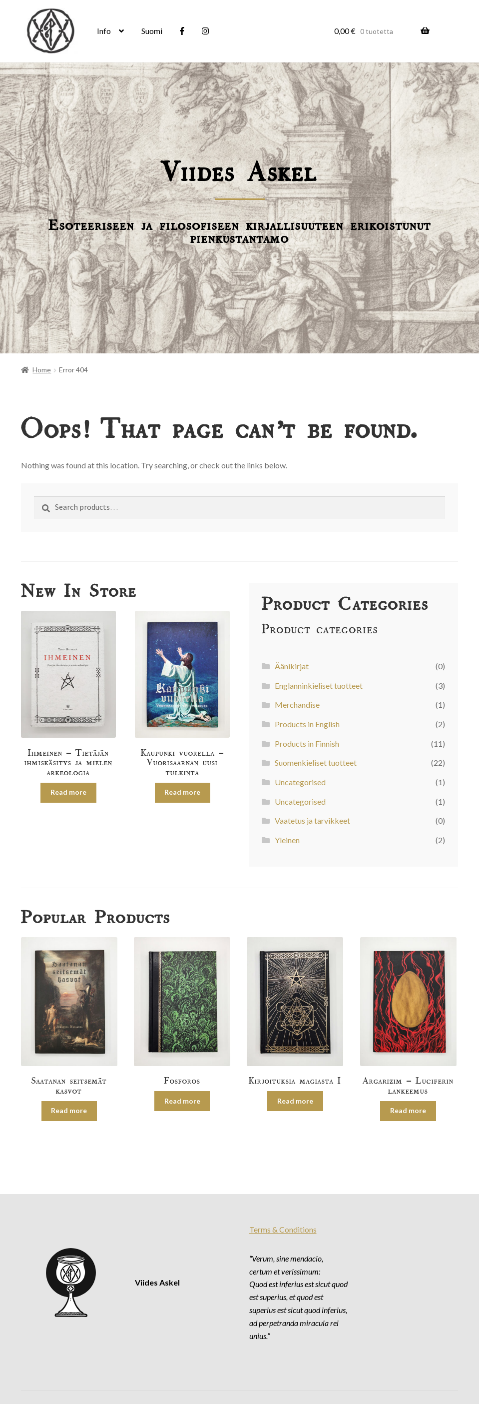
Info (104, 30)
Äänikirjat (292, 666)
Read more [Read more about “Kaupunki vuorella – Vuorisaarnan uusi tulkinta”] (182, 792)
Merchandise (297, 704)
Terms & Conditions (283, 1229)
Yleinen (287, 840)
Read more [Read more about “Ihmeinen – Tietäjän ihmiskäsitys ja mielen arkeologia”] (68, 792)
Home (41, 369)
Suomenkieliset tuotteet (316, 762)
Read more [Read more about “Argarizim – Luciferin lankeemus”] (408, 1110)
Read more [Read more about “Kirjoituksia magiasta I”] (295, 1101)
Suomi (151, 30)
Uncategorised (300, 782)
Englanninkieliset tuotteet (319, 685)
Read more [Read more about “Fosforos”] (182, 1101)
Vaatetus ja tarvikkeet (312, 820)
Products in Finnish (307, 743)
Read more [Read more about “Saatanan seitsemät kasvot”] (69, 1110)
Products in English (307, 724)
